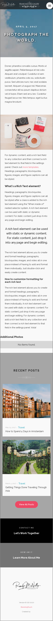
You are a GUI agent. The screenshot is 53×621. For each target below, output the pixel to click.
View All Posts (26, 504)
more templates (30, 167)
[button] (49, 5)
